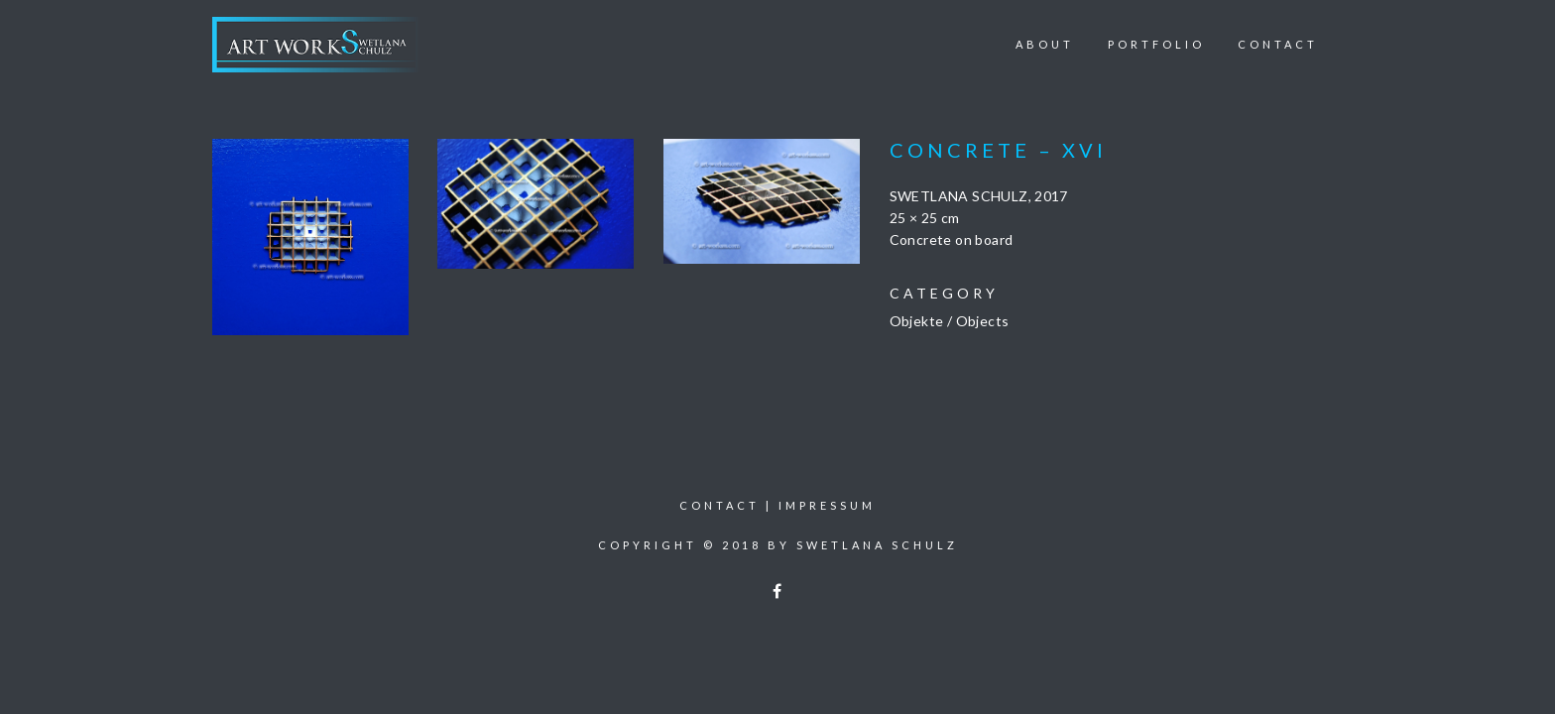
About (1045, 44)
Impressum (827, 505)
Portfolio (1156, 44)
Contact (1278, 44)
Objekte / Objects (950, 320)
